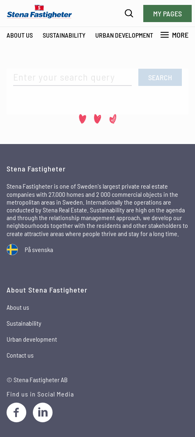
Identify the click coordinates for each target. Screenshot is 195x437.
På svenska (39, 249)
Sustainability (64, 35)
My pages (167, 13)
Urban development (124, 35)
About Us (20, 35)
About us (18, 307)
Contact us (20, 355)
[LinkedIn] (43, 412)
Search (160, 77)
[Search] (129, 13)
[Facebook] (16, 412)
